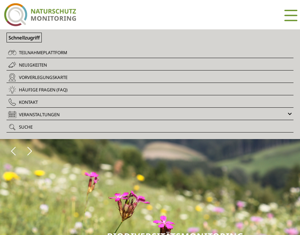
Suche (20, 127)
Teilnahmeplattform (37, 52)
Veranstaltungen (150, 114)
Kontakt (23, 102)
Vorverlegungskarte (38, 77)
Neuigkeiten (27, 64)
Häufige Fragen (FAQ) (38, 90)
